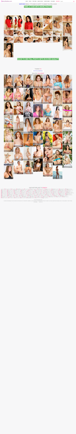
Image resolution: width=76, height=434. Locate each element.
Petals (47, 340)
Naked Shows (40, 1)
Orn (21, 342)
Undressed (53, 339)
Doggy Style (18, 339)
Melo (8, 346)
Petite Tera (47, 345)
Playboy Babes (47, 1)
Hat (44, 347)
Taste (48, 344)
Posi (8, 340)
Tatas (41, 344)
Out (14, 342)
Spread (39, 339)
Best (2, 340)
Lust (12, 339)
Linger (36, 346)
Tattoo (34, 344)
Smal (67, 344)
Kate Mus (62, 346)
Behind (8, 342)
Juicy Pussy (3, 347)
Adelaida (67, 339)
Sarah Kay (15, 340)
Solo (5, 339)
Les (42, 346)
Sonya (60, 344)
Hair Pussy (51, 347)
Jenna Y (23, 343)
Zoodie (9, 343)
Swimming (61, 340)
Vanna (16, 341)
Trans (66, 341)
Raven (36, 340)
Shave (52, 341)
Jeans (11, 347)
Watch (16, 343)
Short (28, 342)
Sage (23, 345)
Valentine (60, 343)
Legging (55, 346)
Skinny (45, 341)
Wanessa (37, 343)
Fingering (47, 342)
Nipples (67, 345)
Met (2, 346)
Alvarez (68, 342)
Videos (30, 1)
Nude (60, 345)
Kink (62, 342)
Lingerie (31, 339)
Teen (27, 344)
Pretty (9, 341)
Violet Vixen (45, 343)
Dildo (22, 341)
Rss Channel (35, 352)
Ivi (17, 347)
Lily (41, 340)
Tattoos (46, 339)
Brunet (55, 342)
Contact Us (40, 352)
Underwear (68, 343)
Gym (57, 347)
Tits (60, 339)
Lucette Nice (21, 346)
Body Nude (35, 342)
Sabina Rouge (30, 345)
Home (27, 1)
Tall (53, 344)
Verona (53, 343)
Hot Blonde (24, 347)
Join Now (58, 1)
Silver (17, 345)
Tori (41, 342)
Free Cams (34, 1)
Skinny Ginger (10, 345)
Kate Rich (22, 4)
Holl (38, 347)
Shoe (29, 340)
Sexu (2, 341)
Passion (53, 340)
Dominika (22, 340)
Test (15, 344)
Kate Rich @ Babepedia (38, 104)
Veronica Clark (38, 341)
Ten (21, 344)
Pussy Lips (38, 345)
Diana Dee (29, 341)
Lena (49, 346)
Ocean (54, 345)
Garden (64, 347)
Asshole (60, 341)
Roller (2, 342)
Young (30, 343)
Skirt (2, 345)
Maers (2, 343)
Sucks (68, 340)
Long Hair (29, 346)
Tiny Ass (9, 344)
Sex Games (53, 1)
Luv (14, 346)
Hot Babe (32, 347)
